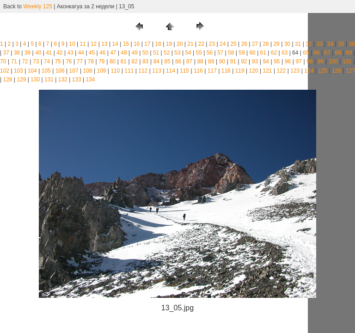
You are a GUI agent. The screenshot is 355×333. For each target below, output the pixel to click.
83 (145, 61)
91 (233, 61)
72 (25, 61)
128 (7, 79)
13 (104, 44)
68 (338, 52)
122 (281, 71)
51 (156, 52)
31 (298, 44)
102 (4, 71)
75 (58, 61)
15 (126, 44)
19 (169, 44)
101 (347, 61)
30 (287, 44)
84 (156, 61)
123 (295, 71)
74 (47, 61)
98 (309, 61)
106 (60, 71)
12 (94, 44)
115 (184, 71)
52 (167, 52)
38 (17, 52)
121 (267, 71)
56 (210, 52)
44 (81, 52)
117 (212, 71)
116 (198, 71)
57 (220, 52)
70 (3, 61)
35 (341, 44)
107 (74, 71)
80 (113, 61)
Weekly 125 (37, 6)
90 (222, 61)
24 (223, 44)
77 (80, 61)
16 (137, 44)
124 (308, 71)
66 (316, 52)
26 (244, 44)
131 (49, 79)
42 (59, 52)
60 (252, 52)
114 (170, 71)
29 (276, 44)
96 (288, 61)
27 (255, 44)
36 (352, 44)
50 (145, 52)
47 (113, 52)
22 (201, 44)
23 (212, 44)
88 (200, 61)
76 (69, 61)
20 (180, 44)
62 (274, 52)
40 (38, 52)
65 (306, 52)
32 (309, 44)
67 (327, 52)
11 (83, 44)
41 (49, 52)
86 (178, 61)
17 (147, 44)
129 (21, 79)
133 (76, 79)
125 (322, 71)
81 (124, 61)
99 (321, 61)
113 (156, 71)
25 (233, 44)
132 (62, 79)
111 (129, 71)
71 (14, 61)
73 (36, 61)
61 (263, 52)
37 (6, 52)
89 (211, 61)
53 (177, 52)
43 (70, 52)
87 (189, 61)
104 (32, 71)
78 (91, 61)
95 (277, 61)
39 (27, 52)
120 (253, 71)
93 (255, 61)
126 (336, 71)
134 (90, 79)
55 (199, 52)
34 (330, 44)
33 (319, 44)
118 (226, 71)
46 (102, 52)
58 (231, 52)
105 (46, 71)
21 (190, 44)
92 (244, 61)
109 (101, 71)
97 (299, 61)
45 (92, 52)
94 (266, 61)
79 (101, 61)
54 (188, 52)
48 (124, 52)
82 (134, 61)
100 (333, 61)
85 (167, 61)
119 (240, 71)
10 (72, 44)
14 (115, 44)
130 (35, 79)
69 (349, 52)
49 (135, 52)
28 (266, 44)
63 (285, 52)
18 (158, 44)
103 (18, 71)
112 (142, 71)
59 (242, 52)
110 (115, 71)
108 (87, 71)
